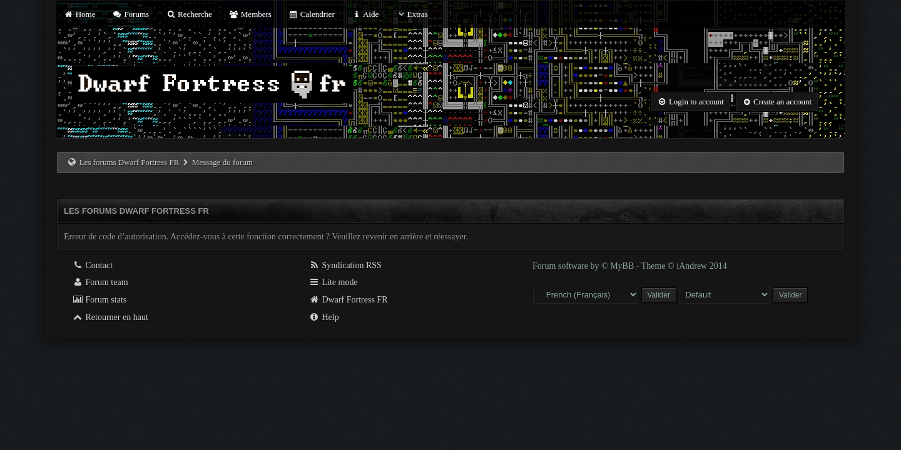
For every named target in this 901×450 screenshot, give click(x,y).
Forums (131, 14)
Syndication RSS (345, 265)
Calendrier (311, 14)
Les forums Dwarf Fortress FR (129, 162)
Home (79, 14)
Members (250, 14)
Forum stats (99, 299)
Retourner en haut (110, 317)
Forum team (100, 282)
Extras (411, 14)
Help (323, 317)
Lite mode (333, 282)
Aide (365, 14)
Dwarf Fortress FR (348, 299)
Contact (92, 265)
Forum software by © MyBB (584, 266)
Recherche (189, 14)
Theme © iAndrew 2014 (684, 266)
